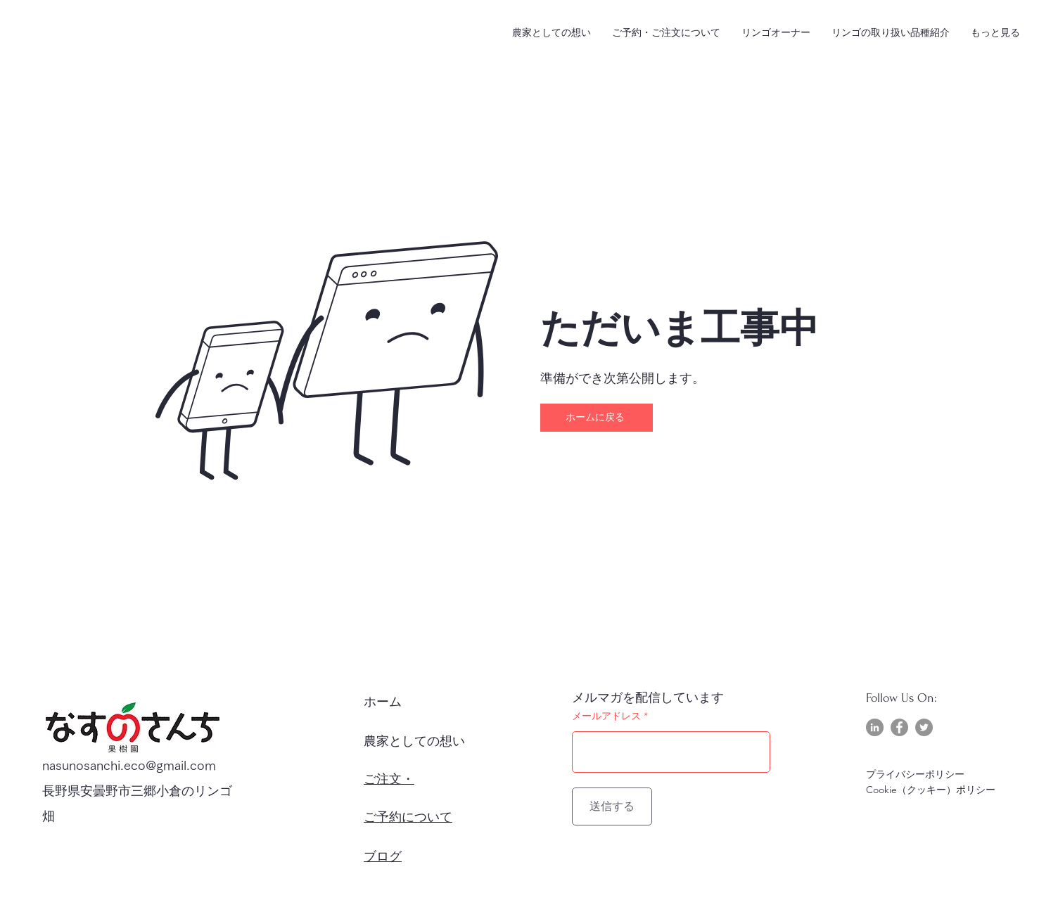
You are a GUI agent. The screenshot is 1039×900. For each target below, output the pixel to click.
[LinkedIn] (875, 727)
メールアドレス (606, 716)
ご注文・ (389, 779)
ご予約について (408, 817)
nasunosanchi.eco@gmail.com (129, 765)
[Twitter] (924, 727)
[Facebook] (899, 727)
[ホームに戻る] (596, 418)
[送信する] (612, 806)
